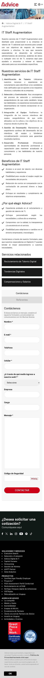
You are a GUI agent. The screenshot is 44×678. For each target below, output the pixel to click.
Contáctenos (22, 293)
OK (10, 673)
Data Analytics (10, 572)
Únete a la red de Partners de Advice (19, 614)
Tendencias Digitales (14, 271)
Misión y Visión (10, 603)
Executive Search (11, 553)
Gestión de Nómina (12, 567)
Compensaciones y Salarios (17, 282)
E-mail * (7, 335)
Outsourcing (9, 564)
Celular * (8, 361)
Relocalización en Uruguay (14, 594)
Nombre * (8, 322)
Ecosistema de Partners (14, 611)
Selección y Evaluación (13, 556)
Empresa (8, 389)
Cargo (7, 402)
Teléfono (8, 348)
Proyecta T (8, 581)
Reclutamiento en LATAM (14, 586)
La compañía (9, 601)
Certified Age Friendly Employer (17, 578)
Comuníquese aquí (12, 527)
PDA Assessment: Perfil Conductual (19, 584)
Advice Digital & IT (14, 23)
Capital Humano (10, 561)
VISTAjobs (8, 591)
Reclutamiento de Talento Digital (20, 261)
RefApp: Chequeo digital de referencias (20, 589)
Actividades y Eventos (13, 619)
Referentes (22, 300)
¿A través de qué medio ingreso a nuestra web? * (19, 375)
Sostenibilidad (10, 606)
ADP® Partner (9, 569)
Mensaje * (8, 415)
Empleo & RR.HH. (11, 609)
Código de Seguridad (13, 473)
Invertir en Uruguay (12, 616)
